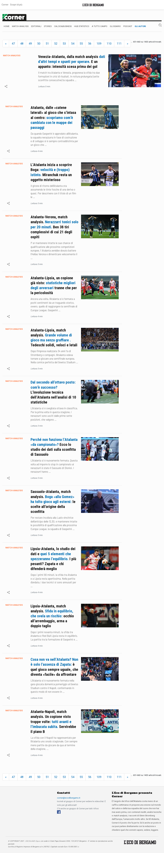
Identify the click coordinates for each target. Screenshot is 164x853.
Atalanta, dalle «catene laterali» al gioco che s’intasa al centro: (53, 117)
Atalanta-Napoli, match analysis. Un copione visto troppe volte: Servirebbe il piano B (53, 721)
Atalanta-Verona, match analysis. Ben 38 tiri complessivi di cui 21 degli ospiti (54, 227)
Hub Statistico (81, 26)
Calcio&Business (63, 26)
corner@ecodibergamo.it (68, 798)
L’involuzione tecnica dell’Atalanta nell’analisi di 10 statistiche (53, 392)
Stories (48, 26)
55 (81, 43)
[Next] (127, 43)
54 (72, 43)
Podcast (127, 26)
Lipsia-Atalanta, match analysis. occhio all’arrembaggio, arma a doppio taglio (52, 616)
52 (55, 43)
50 (38, 43)
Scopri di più (16, 4)
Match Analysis (20, 26)
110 (109, 43)
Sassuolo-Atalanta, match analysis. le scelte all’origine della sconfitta (53, 501)
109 (99, 43)
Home (6, 26)
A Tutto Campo (99, 26)
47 (13, 43)
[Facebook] (59, 812)
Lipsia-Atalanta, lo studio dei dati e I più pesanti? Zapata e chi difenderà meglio (53, 559)
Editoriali (36, 26)
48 (21, 43)
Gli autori (140, 26)
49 (30, 43)
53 (64, 43)
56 (89, 43)
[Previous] (5, 43)
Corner (5, 4)
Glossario (115, 26)
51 (47, 43)
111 (119, 43)
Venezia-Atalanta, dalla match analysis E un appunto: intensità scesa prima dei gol (71, 61)
